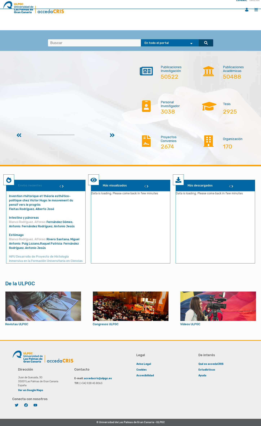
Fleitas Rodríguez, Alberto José (31, 209)
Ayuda (202, 375)
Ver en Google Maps (30, 390)
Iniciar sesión (247, 10)
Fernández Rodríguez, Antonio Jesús (48, 226)
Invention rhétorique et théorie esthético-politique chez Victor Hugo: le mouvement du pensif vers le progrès (41, 200)
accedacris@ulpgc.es (98, 378)
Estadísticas (206, 369)
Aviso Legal (143, 364)
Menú (256, 10)
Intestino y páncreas (24, 217)
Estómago (16, 235)
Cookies (141, 369)
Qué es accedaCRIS (210, 364)
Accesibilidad (145, 375)
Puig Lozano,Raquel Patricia (42, 243)
